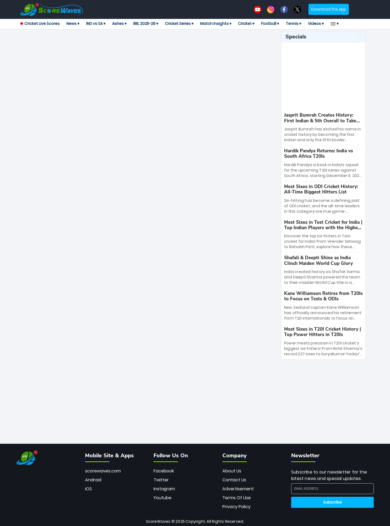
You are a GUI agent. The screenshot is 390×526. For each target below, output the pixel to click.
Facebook (164, 471)
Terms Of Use (236, 498)
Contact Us (234, 480)
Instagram (164, 489)
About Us (231, 471)
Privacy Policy (236, 507)
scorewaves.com (103, 471)
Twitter (161, 480)
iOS (88, 489)
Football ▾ (270, 23)
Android (93, 480)
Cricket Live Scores (40, 23)
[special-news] (323, 128)
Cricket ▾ (246, 23)
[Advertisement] (148, 43)
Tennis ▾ (293, 23)
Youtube (162, 498)
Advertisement (238, 489)
